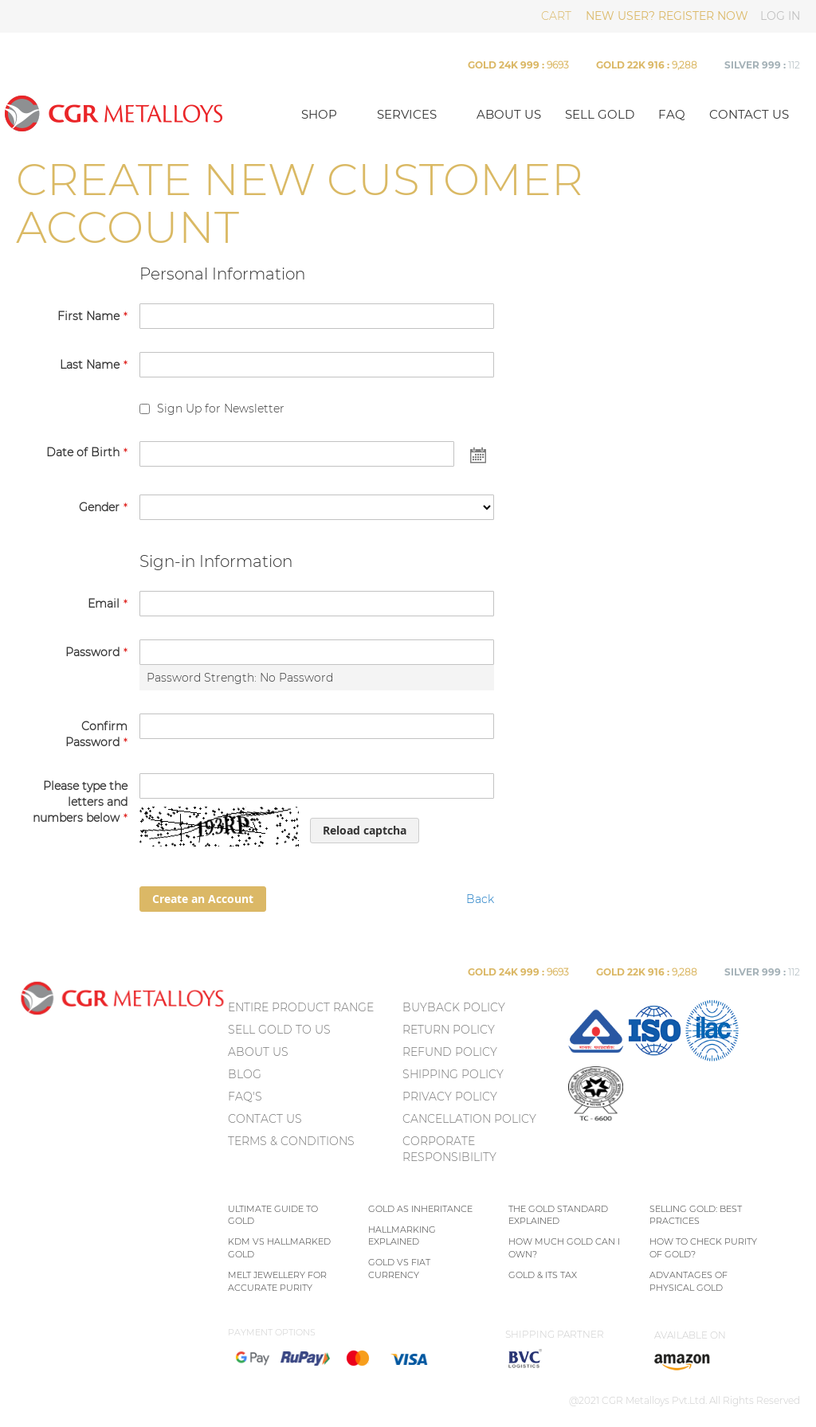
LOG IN (780, 16)
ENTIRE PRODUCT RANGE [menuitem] (301, 1007)
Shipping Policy (453, 1074)
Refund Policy (449, 1052)
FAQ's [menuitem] (245, 1096)
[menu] (313, 1077)
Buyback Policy (453, 1007)
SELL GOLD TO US (279, 1029)
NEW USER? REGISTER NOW (667, 16)
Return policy (448, 1029)
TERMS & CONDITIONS (291, 1141)
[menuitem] (595, 1058)
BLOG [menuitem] (244, 1074)
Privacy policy (449, 1096)
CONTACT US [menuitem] (265, 1119)
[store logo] (142, 113)
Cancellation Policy (469, 1119)
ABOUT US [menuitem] (258, 1052)
